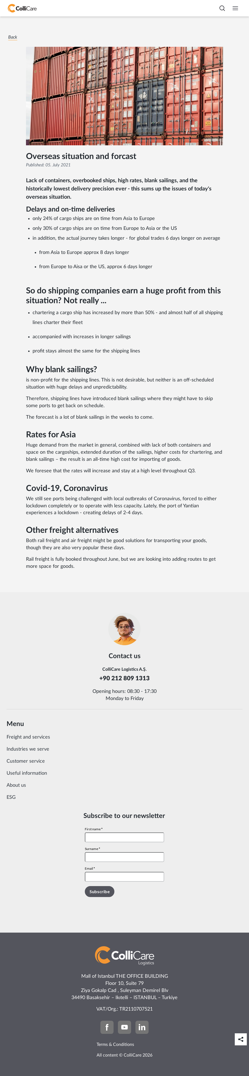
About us (16, 785)
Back (12, 37)
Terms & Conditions (115, 1044)
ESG (11, 797)
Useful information (27, 773)
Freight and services (28, 737)
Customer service (26, 761)
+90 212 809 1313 (124, 678)
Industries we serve (28, 749)
